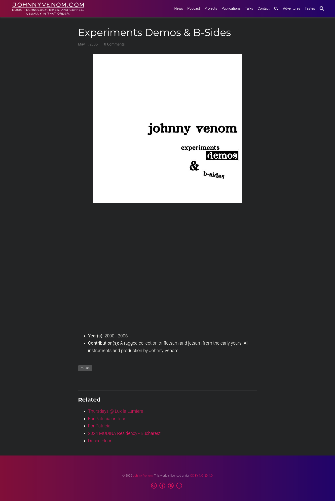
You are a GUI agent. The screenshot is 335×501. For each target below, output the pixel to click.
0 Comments (114, 44)
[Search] (322, 9)
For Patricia (99, 425)
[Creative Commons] (167, 486)
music (85, 368)
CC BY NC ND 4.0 (201, 475)
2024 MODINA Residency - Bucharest (124, 433)
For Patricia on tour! (107, 418)
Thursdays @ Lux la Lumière (115, 411)
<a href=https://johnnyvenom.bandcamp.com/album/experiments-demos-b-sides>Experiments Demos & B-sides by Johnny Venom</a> (167, 273)
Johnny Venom (142, 475)
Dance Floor (100, 440)
